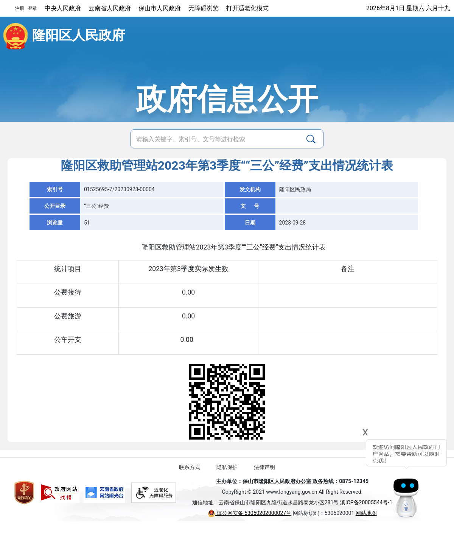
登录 (32, 8)
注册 (19, 8)
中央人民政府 (63, 8)
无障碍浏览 (203, 8)
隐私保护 (227, 467)
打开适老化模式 (247, 8)
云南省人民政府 (110, 8)
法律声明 (264, 467)
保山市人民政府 (159, 8)
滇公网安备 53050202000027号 (249, 513)
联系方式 (189, 467)
